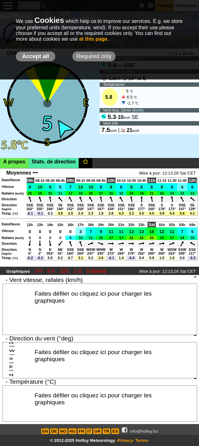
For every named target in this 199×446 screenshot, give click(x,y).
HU (73, 431)
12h (65, 271)
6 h (51, 271)
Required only (93, 56)
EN (45, 431)
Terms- (142, 440)
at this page (93, 39)
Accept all (35, 56)
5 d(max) (97, 271)
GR (97, 431)
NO (63, 431)
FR (81, 431)
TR (106, 431)
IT (89, 431)
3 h (39, 271)
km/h (137, 110)
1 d (78, 271)
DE (54, 431)
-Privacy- (125, 440)
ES (115, 431)
